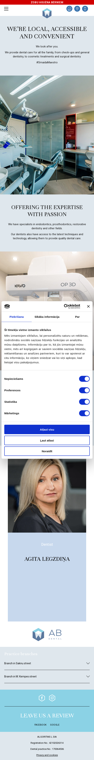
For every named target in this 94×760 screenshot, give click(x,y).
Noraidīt (47, 451)
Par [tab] (77, 316)
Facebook (41, 725)
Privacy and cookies (47, 755)
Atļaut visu (47, 429)
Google (54, 725)
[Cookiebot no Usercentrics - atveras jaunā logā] (64, 306)
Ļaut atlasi (47, 440)
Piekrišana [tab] (17, 316)
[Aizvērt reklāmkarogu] (88, 306)
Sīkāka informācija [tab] (47, 316)
